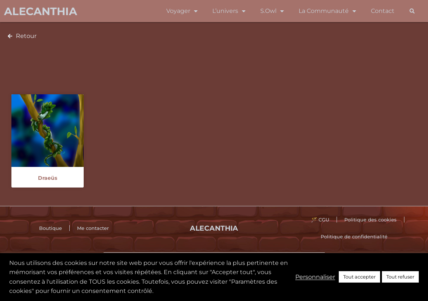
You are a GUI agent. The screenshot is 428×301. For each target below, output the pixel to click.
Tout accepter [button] (359, 277)
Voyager (182, 11)
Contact (382, 10)
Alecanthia (40, 11)
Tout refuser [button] (400, 277)
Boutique (50, 228)
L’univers (229, 11)
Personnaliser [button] (315, 276)
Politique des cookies (370, 220)
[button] (412, 11)
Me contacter (93, 228)
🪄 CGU (320, 220)
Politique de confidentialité (354, 236)
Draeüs (47, 178)
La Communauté (327, 11)
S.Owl (272, 11)
